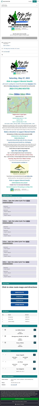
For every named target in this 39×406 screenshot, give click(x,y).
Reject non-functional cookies (19, 401)
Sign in (34, 1)
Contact (30, 1)
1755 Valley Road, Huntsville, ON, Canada (11, 48)
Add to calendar (6, 45)
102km (17, 94)
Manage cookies (19, 404)
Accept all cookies (19, 398)
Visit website (14, 384)
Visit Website (6, 51)
